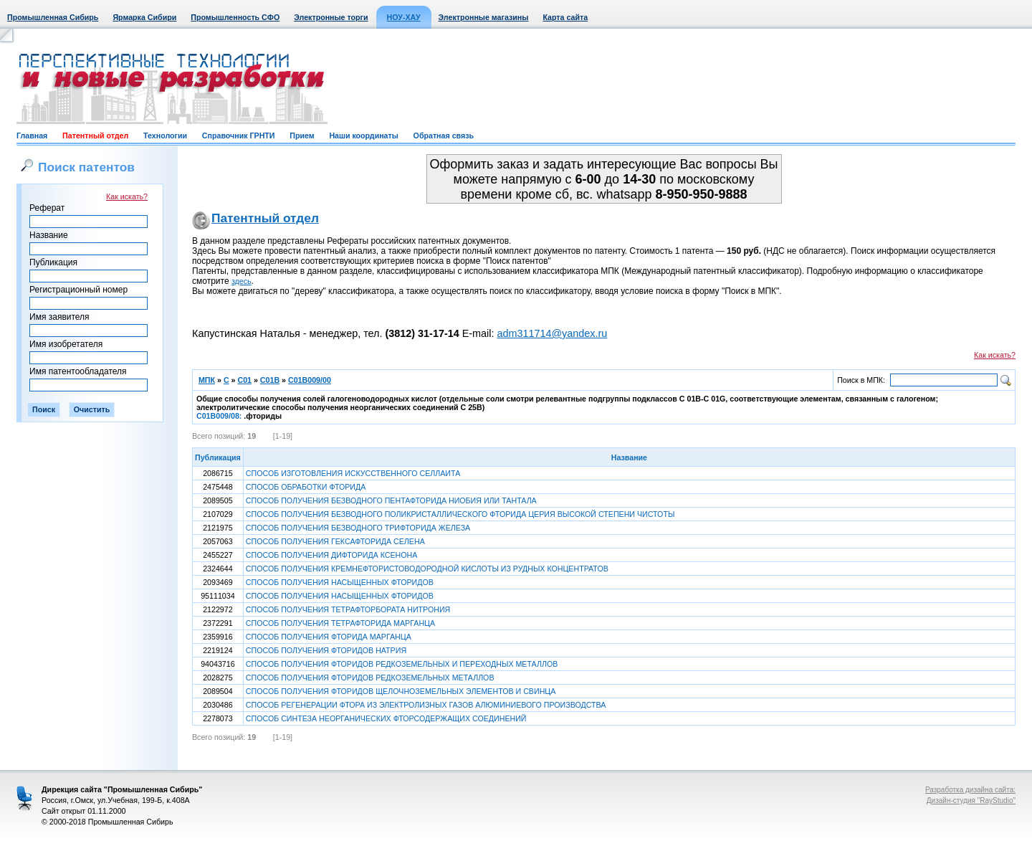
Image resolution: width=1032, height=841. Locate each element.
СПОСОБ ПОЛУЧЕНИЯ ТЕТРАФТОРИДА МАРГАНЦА (340, 623)
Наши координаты (363, 135)
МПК (207, 380)
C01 (244, 380)
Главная (31, 135)
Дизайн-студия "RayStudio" (971, 800)
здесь (241, 281)
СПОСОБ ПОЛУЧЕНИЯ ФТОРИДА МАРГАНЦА (328, 636)
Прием (302, 135)
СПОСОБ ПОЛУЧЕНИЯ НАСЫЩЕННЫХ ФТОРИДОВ (340, 582)
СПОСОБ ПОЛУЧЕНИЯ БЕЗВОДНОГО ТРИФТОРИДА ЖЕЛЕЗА (358, 527)
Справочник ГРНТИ (238, 135)
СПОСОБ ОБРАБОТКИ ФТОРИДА (306, 487)
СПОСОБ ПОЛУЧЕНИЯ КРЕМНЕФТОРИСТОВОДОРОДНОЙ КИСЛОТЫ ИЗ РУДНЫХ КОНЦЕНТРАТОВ (427, 568)
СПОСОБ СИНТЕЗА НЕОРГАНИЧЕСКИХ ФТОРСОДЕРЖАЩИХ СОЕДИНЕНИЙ (386, 718)
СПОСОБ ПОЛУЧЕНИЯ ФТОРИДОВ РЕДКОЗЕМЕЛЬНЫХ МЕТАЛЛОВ (370, 677)
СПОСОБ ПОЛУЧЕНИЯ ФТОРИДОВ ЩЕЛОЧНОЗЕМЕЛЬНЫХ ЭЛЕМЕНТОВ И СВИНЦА (401, 691)
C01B (270, 380)
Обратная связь (444, 135)
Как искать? (127, 196)
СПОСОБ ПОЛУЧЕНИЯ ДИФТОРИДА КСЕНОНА (332, 555)
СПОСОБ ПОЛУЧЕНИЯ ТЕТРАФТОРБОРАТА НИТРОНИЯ (348, 609)
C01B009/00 (309, 380)
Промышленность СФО (235, 17)
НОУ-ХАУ (404, 17)
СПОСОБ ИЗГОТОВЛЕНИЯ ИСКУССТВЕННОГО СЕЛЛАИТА (353, 473)
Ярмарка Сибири (144, 17)
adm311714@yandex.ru (552, 333)
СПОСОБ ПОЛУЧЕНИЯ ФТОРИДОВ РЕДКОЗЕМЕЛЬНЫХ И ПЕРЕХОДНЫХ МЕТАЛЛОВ (402, 664)
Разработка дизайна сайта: (970, 790)
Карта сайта (565, 17)
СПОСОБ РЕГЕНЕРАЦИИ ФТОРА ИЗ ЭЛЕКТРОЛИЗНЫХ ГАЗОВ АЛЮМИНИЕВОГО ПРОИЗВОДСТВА (426, 704)
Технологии (165, 135)
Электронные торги (331, 17)
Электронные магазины (484, 17)
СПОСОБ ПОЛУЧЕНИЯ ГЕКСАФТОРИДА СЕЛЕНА (335, 541)
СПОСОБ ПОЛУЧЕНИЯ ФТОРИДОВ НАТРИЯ (326, 650)
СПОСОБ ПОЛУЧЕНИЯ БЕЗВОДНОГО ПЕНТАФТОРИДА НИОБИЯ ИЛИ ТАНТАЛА (391, 500)
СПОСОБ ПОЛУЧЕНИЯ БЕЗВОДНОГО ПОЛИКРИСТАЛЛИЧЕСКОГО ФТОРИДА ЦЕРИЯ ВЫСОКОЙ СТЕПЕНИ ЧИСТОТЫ (460, 514)
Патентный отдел (95, 135)
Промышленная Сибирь (52, 17)
